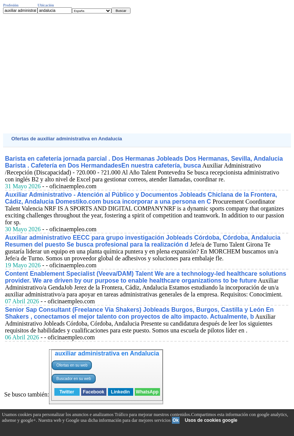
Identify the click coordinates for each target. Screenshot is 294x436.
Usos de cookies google (211, 420)
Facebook (93, 392)
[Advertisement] (147, 73)
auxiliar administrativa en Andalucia (107, 353)
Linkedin (120, 392)
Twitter (66, 392)
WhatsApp (147, 392)
